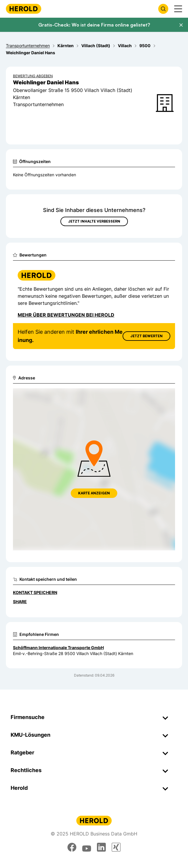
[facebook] (71, 847)
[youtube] (86, 847)
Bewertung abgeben (33, 76)
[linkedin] (101, 847)
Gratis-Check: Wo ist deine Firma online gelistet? (94, 25)
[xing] (116, 847)
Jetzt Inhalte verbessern (94, 221)
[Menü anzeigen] (178, 9)
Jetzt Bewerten (146, 336)
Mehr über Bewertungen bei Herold (66, 315)
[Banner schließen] (180, 25)
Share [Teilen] (20, 601)
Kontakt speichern (35, 592)
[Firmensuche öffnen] (163, 9)
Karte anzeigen (94, 493)
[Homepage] (23, 9)
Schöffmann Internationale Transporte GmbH (58, 647)
